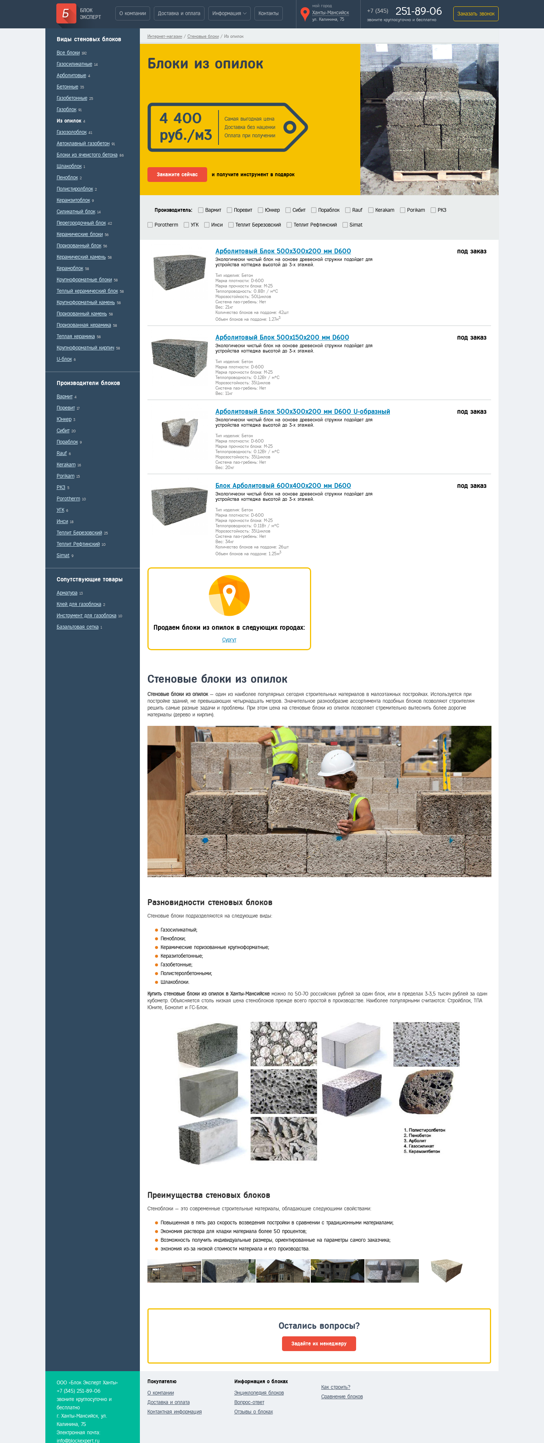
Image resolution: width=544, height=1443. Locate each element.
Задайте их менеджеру (319, 1344)
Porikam (65, 476)
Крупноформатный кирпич (85, 348)
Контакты (269, 13)
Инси (62, 521)
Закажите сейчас (177, 174)
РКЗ (61, 487)
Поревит (66, 408)
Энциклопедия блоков (259, 1393)
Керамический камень (81, 257)
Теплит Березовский (79, 533)
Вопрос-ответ (249, 1402)
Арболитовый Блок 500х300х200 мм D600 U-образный (302, 411)
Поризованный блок (79, 246)
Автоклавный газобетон (83, 143)
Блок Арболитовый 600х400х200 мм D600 (283, 485)
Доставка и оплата (179, 13)
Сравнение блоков (342, 1397)
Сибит (63, 430)
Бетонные (67, 87)
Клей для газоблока (79, 604)
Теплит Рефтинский (78, 544)
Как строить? (335, 1387)
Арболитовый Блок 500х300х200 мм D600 (283, 251)
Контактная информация (174, 1412)
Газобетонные (72, 98)
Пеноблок (67, 177)
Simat (63, 555)
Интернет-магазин (164, 36)
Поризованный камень (82, 314)
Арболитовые (71, 75)
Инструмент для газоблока (86, 615)
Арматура (67, 593)
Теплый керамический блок (87, 291)
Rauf (62, 453)
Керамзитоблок (73, 200)
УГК (60, 510)
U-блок (64, 359)
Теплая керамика (76, 336)
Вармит (65, 396)
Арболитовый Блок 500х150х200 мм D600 (282, 337)
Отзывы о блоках (253, 1412)
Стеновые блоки (203, 36)
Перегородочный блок (81, 223)
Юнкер (64, 419)
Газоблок (66, 109)
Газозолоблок (72, 132)
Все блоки (68, 53)
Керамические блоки (80, 234)
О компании (132, 13)
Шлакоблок (69, 166)
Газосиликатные (74, 64)
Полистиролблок (75, 189)
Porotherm (68, 499)
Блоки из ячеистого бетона (87, 155)
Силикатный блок (76, 211)
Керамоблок (70, 268)
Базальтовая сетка (78, 627)
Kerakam (66, 465)
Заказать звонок (475, 14)
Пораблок (67, 442)
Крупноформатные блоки (84, 280)
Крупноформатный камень (86, 302)
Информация (226, 13)
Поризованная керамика (84, 325)
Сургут (229, 640)
